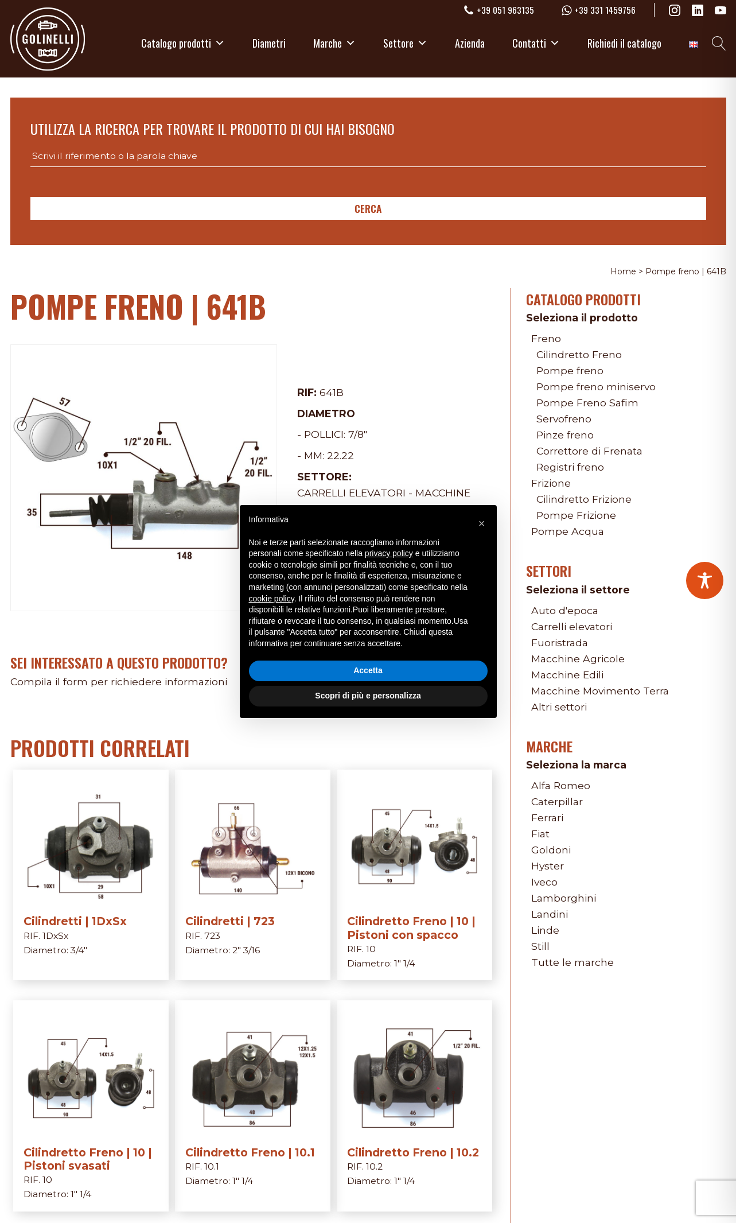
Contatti (536, 43)
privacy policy (389, 553)
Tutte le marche (572, 962)
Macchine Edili (567, 675)
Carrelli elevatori (351, 493)
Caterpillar (557, 801)
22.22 (340, 455)
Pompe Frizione (576, 515)
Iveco (544, 882)
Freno (546, 338)
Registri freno (570, 467)
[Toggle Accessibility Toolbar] (705, 580)
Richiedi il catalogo (624, 43)
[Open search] (719, 43)
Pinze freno (565, 435)
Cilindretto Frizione (584, 499)
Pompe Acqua (567, 531)
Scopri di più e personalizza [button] (367, 695)
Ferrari (547, 818)
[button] (482, 523)
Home (623, 271)
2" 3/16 (246, 950)
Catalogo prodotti (183, 43)
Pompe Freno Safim (587, 403)
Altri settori (559, 707)
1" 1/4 (404, 963)
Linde (545, 930)
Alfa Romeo (560, 785)
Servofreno (563, 419)
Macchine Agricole (578, 659)
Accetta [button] (368, 670)
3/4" (79, 950)
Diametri (269, 43)
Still (540, 946)
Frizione (551, 483)
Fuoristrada (559, 642)
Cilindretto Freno (579, 354)
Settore (405, 43)
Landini (549, 914)
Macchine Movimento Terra (600, 691)
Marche (334, 43)
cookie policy (271, 598)
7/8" (357, 434)
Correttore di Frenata (589, 451)
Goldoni (551, 850)
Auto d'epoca (564, 610)
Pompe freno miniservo (596, 387)
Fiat (540, 834)
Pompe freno (569, 370)
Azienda (470, 43)
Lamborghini (563, 898)
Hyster (547, 866)
